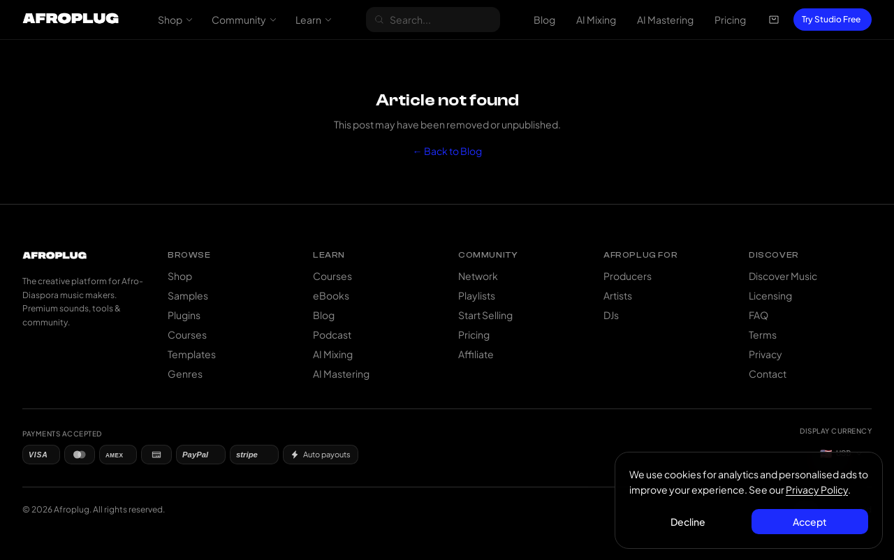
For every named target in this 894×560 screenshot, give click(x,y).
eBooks (331, 295)
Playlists (476, 295)
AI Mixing (596, 19)
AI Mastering (665, 19)
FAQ (758, 315)
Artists (617, 295)
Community (244, 19)
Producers (627, 276)
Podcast (332, 334)
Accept (810, 521)
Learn (313, 19)
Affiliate (476, 354)
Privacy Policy (817, 489)
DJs (611, 315)
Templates (192, 354)
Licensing (770, 295)
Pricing (730, 19)
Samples (188, 295)
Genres (185, 373)
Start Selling (485, 315)
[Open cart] (774, 19)
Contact (767, 373)
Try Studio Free (831, 19)
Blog (544, 19)
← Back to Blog (447, 151)
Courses (187, 334)
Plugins (184, 315)
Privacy (765, 354)
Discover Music (783, 276)
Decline (687, 521)
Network (478, 276)
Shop (175, 19)
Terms (763, 334)
